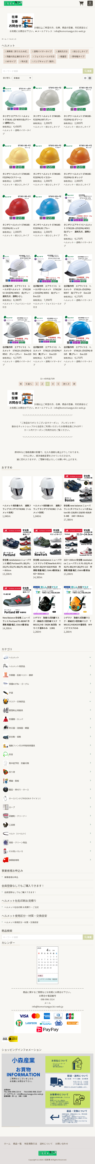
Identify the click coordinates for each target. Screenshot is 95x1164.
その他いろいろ (13, 851)
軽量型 (62, 56)
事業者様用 (11, 860)
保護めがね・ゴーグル (16, 683)
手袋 (8, 692)
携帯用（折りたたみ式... (16, 51)
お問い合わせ (61, 1143)
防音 (8, 754)
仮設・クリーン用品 (15, 842)
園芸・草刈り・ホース (16, 789)
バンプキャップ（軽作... (43, 61)
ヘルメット (8, 130)
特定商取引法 (30, 1143)
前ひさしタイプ (80, 51)
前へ (29, 383)
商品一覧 (17, 1143)
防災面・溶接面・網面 (16, 727)
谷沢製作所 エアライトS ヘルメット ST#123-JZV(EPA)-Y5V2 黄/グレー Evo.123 (47, 350)
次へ (66, 383)
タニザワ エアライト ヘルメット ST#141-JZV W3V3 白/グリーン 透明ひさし (17, 119)
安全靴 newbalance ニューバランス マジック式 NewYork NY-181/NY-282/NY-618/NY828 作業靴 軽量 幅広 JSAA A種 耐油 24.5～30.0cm (47, 566)
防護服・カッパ (13, 719)
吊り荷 (9, 772)
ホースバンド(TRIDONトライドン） (22, 798)
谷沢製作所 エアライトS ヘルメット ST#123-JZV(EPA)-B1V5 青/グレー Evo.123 (78, 350)
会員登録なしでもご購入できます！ (20, 892)
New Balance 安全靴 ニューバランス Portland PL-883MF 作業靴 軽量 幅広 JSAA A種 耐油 (16, 621)
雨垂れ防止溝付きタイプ (17, 56)
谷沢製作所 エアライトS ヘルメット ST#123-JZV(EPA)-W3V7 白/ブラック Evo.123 (77, 289)
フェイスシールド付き (44, 56)
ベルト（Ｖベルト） (15, 833)
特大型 (24, 61)
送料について (46, 1143)
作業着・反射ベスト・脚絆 (18, 675)
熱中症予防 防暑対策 (16, 763)
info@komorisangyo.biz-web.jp (70, 31)
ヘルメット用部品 (14, 666)
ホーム (4, 39)
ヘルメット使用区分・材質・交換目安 (21, 922)
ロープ (9, 807)
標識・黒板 (11, 780)
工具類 (9, 824)
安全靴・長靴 (12, 736)
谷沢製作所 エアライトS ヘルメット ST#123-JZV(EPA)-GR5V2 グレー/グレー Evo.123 (17, 350)
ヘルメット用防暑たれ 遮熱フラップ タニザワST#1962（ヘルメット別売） (17, 509)
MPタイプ (10, 61)
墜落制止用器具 (13, 710)
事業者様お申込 (11, 877)
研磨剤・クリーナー (15, 816)
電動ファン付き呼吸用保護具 (19, 745)
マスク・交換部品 (17, 701)
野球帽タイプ (77, 56)
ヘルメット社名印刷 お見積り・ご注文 (21, 907)
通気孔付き (62, 51)
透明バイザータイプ (42, 51)
